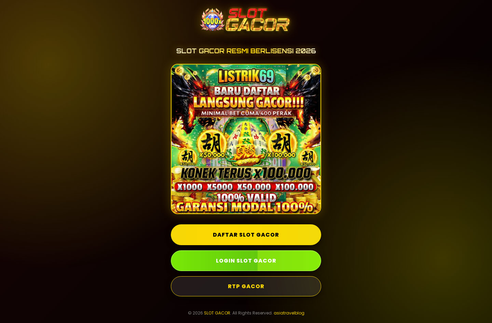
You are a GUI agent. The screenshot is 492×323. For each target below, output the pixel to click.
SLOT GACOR (217, 313)
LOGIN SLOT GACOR (246, 261)
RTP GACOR (246, 286)
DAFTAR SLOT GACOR (246, 235)
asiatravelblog (289, 313)
